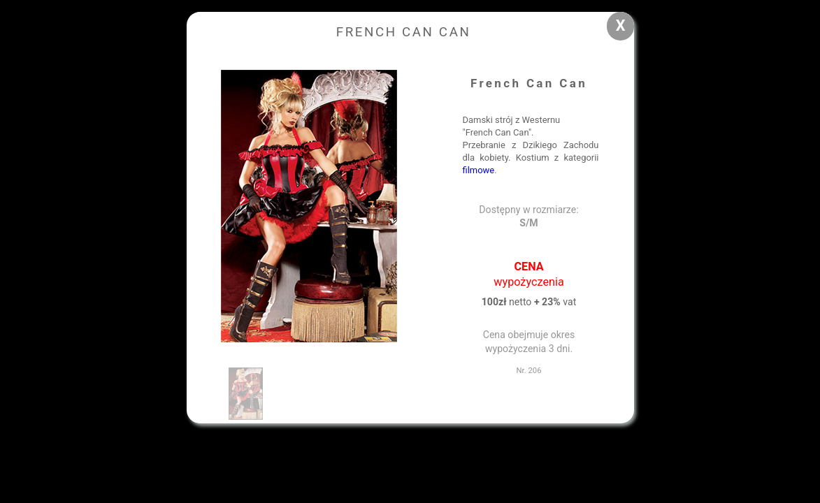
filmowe (479, 170)
